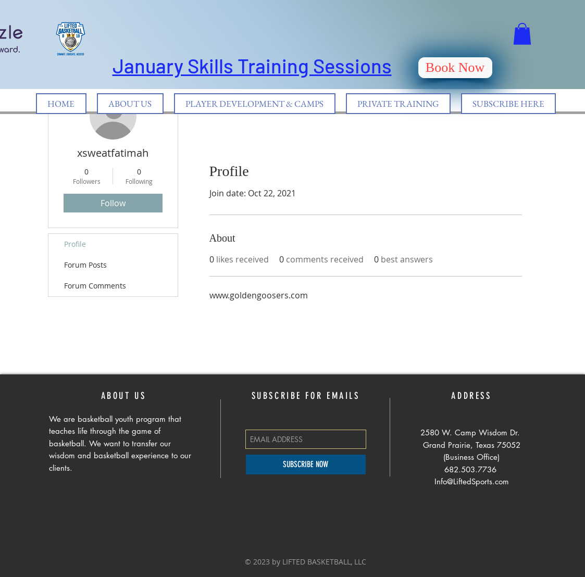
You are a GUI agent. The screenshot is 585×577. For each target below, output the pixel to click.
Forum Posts (85, 265)
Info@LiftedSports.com (471, 481)
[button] (522, 34)
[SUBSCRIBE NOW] (305, 464)
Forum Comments (95, 286)
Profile (75, 244)
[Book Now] (455, 67)
